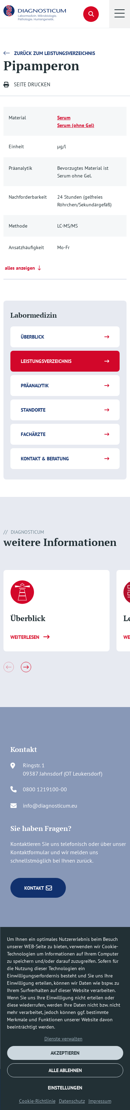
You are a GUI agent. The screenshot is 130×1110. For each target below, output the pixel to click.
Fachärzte (33, 434)
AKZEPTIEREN (65, 1053)
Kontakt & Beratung (45, 458)
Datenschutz (72, 1101)
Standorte (33, 410)
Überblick (32, 337)
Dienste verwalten (63, 1039)
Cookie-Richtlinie (37, 1101)
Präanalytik (35, 385)
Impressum (99, 1101)
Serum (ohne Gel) (75, 125)
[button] (119, 14)
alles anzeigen (24, 268)
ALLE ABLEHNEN (65, 1070)
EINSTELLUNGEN (65, 1088)
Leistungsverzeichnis (46, 361)
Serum (63, 117)
